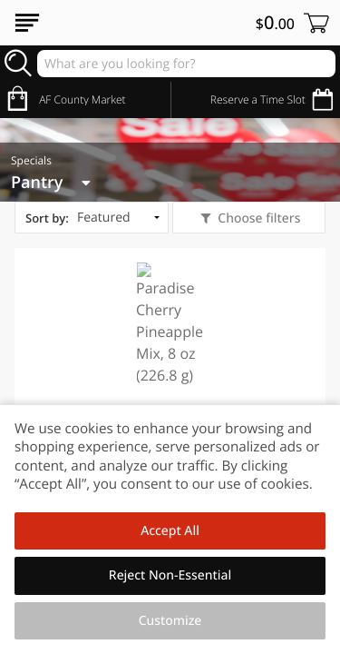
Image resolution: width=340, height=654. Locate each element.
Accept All (170, 531)
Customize (170, 620)
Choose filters (258, 218)
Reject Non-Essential (170, 575)
